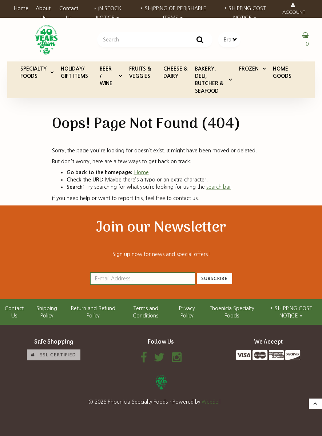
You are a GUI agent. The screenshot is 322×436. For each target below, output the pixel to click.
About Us (43, 10)
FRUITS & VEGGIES (140, 72)
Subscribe (214, 278)
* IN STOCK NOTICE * (108, 10)
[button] (315, 404)
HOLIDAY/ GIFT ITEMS (74, 72)
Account (293, 9)
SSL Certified (53, 354)
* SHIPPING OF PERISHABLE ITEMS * (173, 10)
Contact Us (68, 10)
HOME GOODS (282, 72)
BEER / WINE (106, 76)
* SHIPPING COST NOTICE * (245, 10)
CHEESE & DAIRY (175, 72)
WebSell (211, 401)
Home (20, 8)
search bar (218, 186)
